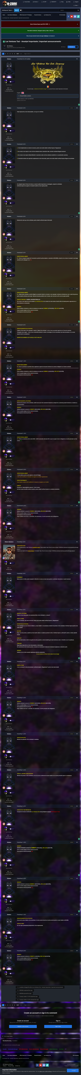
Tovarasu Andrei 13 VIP (24, 996)
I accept (73, 1070)
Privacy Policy (11, 1065)
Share (63, 46)
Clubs (69, 3)
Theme (5, 1065)
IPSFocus (11, 1064)
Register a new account (23, 1026)
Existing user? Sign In (7, 10)
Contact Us (17, 1065)
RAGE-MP (54, 3)
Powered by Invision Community (71, 1065)
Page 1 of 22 (27, 53)
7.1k (9, 88)
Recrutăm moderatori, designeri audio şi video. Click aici (41, 30)
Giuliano (11, 46)
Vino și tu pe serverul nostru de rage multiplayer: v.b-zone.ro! (40, 35)
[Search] (68, 10)
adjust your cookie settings (45, 1071)
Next (18, 53)
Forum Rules (27, 3)
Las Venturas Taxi (20, 47)
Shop (62, 3)
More (76, 3)
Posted (22, 59)
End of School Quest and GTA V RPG (39, 24)
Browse (36, 3)
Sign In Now (58, 1026)
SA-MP (45, 3)
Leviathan (21, 987)
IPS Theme (5, 1064)
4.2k (9, 568)
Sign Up (16, 10)
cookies (11, 1071)
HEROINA (21, 990)
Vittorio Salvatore (9, 542)
